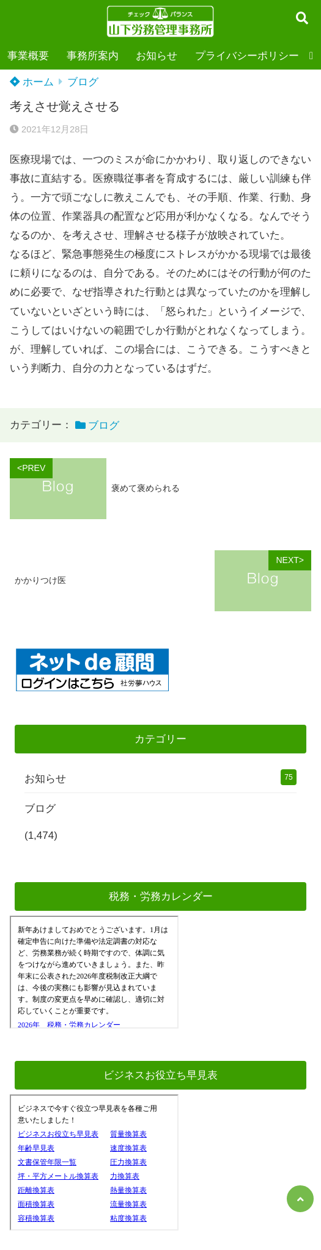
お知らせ (156, 56)
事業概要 (28, 56)
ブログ (82, 82)
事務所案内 (93, 56)
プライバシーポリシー (247, 56)
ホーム (32, 82)
